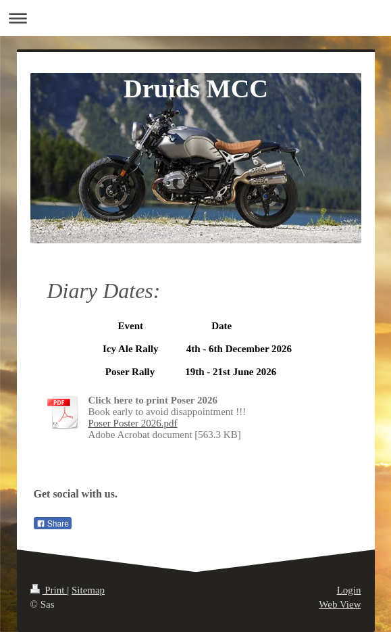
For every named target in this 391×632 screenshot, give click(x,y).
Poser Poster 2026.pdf (133, 423)
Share (52, 524)
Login (349, 590)
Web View (340, 604)
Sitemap (88, 590)
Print (49, 590)
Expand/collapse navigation (195, 17)
